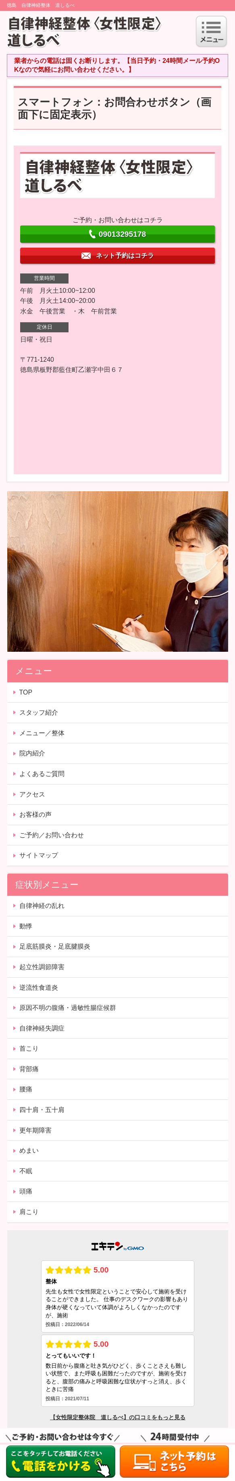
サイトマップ (38, 855)
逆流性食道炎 (38, 987)
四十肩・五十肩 (41, 1109)
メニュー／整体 (41, 733)
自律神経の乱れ (41, 905)
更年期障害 (35, 1130)
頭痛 (25, 1191)
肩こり (29, 1211)
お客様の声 (35, 814)
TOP (26, 692)
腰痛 (25, 1089)
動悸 (25, 926)
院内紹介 (32, 753)
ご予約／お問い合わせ (51, 835)
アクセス (32, 794)
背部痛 (29, 1069)
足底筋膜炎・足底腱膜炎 (54, 946)
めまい (29, 1150)
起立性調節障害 (41, 967)
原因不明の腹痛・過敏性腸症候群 (67, 1007)
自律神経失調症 (41, 1028)
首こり (29, 1048)
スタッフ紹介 (38, 712)
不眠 (25, 1171)
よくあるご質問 (41, 773)
